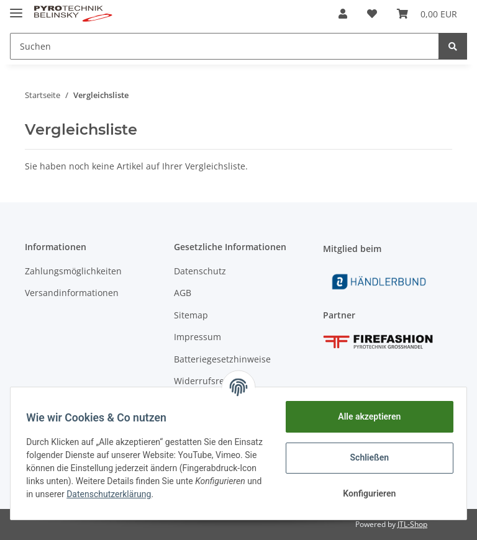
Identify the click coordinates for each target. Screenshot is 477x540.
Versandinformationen (72, 293)
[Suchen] (224, 46)
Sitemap (191, 315)
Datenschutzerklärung (201, 494)
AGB (182, 293)
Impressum (197, 337)
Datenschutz (200, 271)
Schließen (365, 457)
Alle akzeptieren (365, 416)
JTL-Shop (412, 524)
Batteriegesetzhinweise (222, 359)
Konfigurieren (364, 493)
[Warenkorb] (427, 13)
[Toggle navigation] (16, 8)
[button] (343, 13)
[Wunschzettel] (372, 13)
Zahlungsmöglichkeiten (73, 271)
